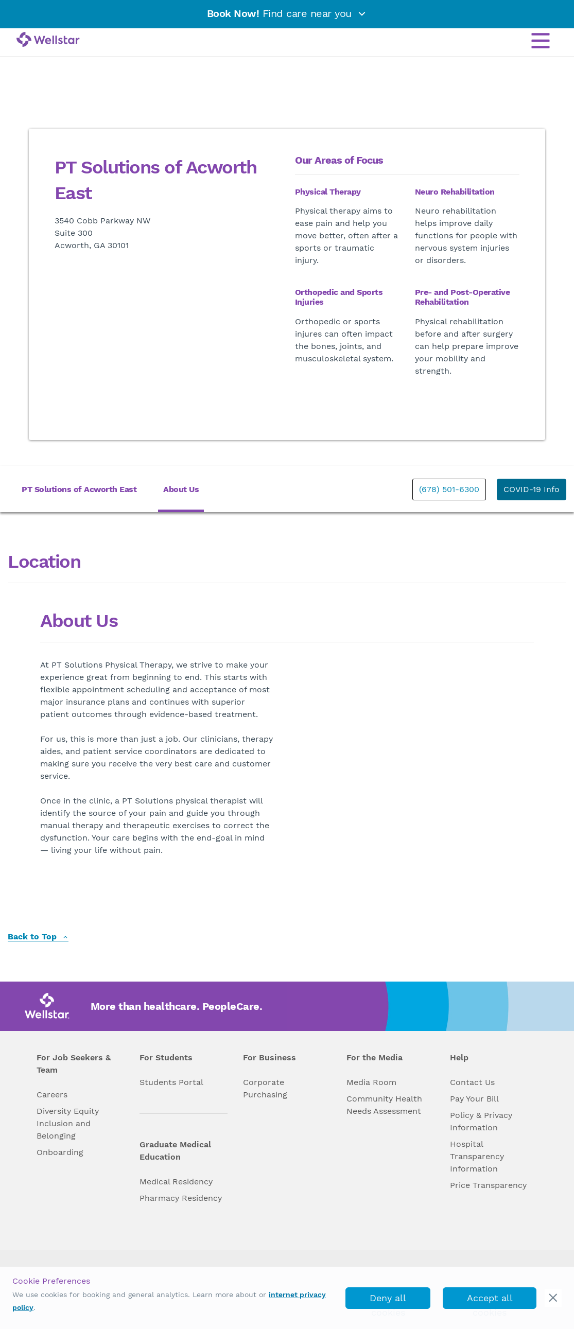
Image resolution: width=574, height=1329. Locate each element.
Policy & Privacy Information (481, 1121)
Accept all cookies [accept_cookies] (490, 1300)
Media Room (371, 1082)
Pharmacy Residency (181, 1198)
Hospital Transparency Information (477, 1156)
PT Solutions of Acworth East (79, 489)
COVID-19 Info (531, 489)
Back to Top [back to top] (38, 937)
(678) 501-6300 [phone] (449, 489)
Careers (52, 1094)
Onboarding (60, 1152)
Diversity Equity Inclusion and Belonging (68, 1123)
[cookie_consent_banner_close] (553, 1298)
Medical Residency (176, 1181)
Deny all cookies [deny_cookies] (388, 1300)
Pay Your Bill (474, 1099)
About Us (181, 489)
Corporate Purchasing (265, 1088)
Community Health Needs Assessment (384, 1105)
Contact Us (472, 1082)
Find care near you (287, 13)
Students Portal (171, 1082)
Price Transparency (488, 1185)
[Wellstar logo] (48, 40)
